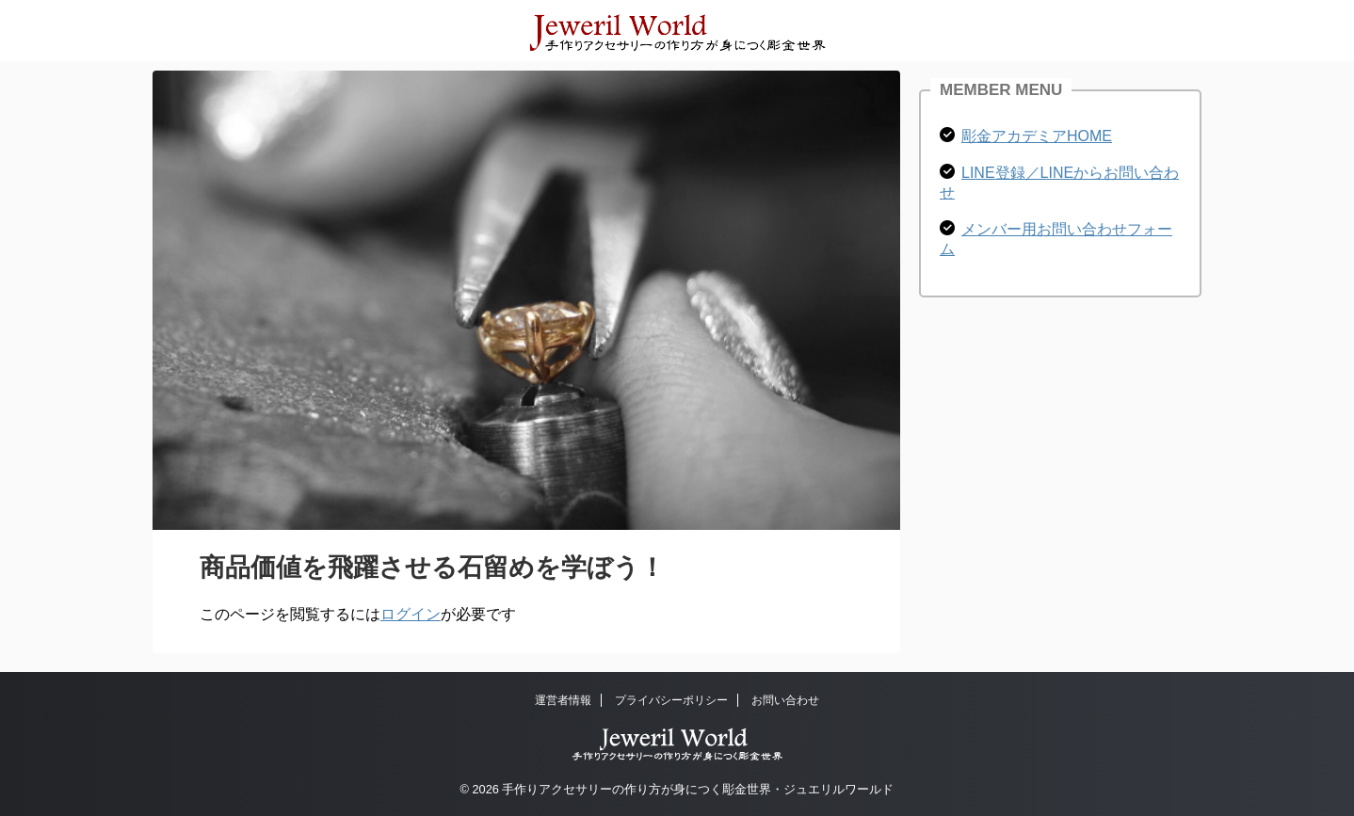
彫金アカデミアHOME (1036, 136)
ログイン (410, 614)
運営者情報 (563, 700)
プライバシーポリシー (671, 700)
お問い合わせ (785, 700)
